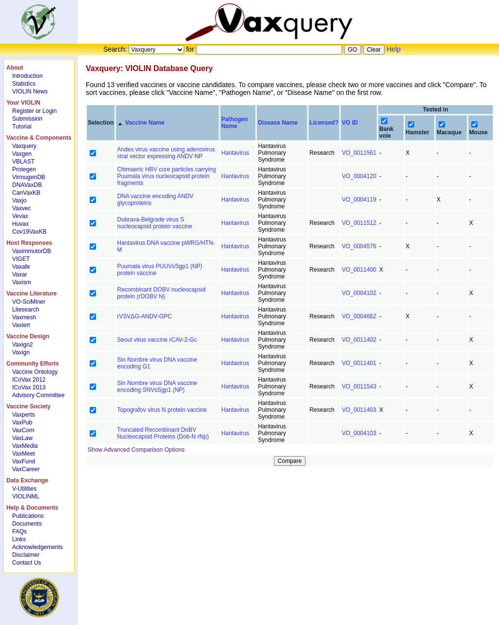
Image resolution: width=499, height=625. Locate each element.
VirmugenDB (28, 177)
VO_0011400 (359, 269)
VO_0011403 (359, 409)
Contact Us (26, 562)
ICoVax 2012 (29, 379)
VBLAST (23, 161)
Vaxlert (21, 325)
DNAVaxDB (27, 185)
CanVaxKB (26, 192)
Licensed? (323, 122)
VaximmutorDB (31, 251)
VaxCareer (25, 469)
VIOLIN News (30, 91)
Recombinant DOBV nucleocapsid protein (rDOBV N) (161, 293)
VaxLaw (22, 438)
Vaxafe (21, 266)
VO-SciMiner (28, 301)
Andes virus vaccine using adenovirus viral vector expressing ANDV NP (166, 153)
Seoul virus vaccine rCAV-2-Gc (157, 339)
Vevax (20, 216)
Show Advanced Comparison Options (136, 449)
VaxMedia (25, 445)
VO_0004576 (359, 246)
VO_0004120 (359, 176)
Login (49, 111)
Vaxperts (23, 414)
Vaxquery (24, 146)
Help (393, 49)
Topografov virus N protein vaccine (162, 409)
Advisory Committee (38, 395)
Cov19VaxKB (29, 231)
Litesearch (25, 309)
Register (23, 111)
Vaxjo (19, 200)
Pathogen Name (234, 122)
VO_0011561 (359, 152)
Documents (27, 523)
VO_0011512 (359, 223)
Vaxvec (21, 208)
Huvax (20, 224)
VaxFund (23, 461)
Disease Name (277, 122)
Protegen (24, 169)
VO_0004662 (359, 316)
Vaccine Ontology (35, 371)
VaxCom (23, 430)
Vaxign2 (22, 344)
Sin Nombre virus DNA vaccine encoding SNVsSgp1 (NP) (157, 386)
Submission (27, 118)
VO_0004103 (359, 433)
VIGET (21, 259)
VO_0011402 (359, 339)
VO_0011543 (359, 386)
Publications (28, 516)
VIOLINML (25, 496)
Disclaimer (25, 554)
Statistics (24, 83)
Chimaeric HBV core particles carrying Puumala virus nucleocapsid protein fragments (166, 176)
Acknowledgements (37, 547)
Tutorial (22, 126)
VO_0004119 (359, 199)
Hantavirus (235, 152)
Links (19, 539)
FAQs (19, 531)
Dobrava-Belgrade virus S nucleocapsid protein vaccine (154, 223)
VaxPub (22, 422)
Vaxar (19, 274)
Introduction (27, 76)
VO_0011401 (359, 363)
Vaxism (21, 282)
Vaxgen (22, 153)
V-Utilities (24, 488)
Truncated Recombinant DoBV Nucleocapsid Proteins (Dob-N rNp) (163, 433)
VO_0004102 (359, 293)
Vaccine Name (145, 122)
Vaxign (21, 352)
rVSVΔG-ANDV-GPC (144, 316)
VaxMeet (23, 453)
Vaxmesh (24, 317)
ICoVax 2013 (29, 387)
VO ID (350, 122)
